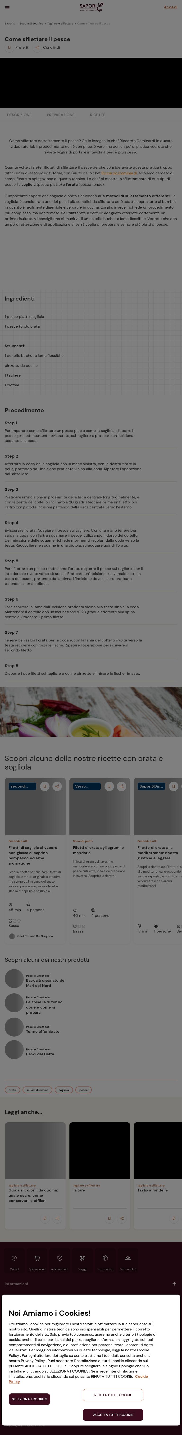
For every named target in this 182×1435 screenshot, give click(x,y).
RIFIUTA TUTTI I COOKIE (113, 1395)
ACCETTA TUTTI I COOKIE (113, 1415)
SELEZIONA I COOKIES (29, 1399)
